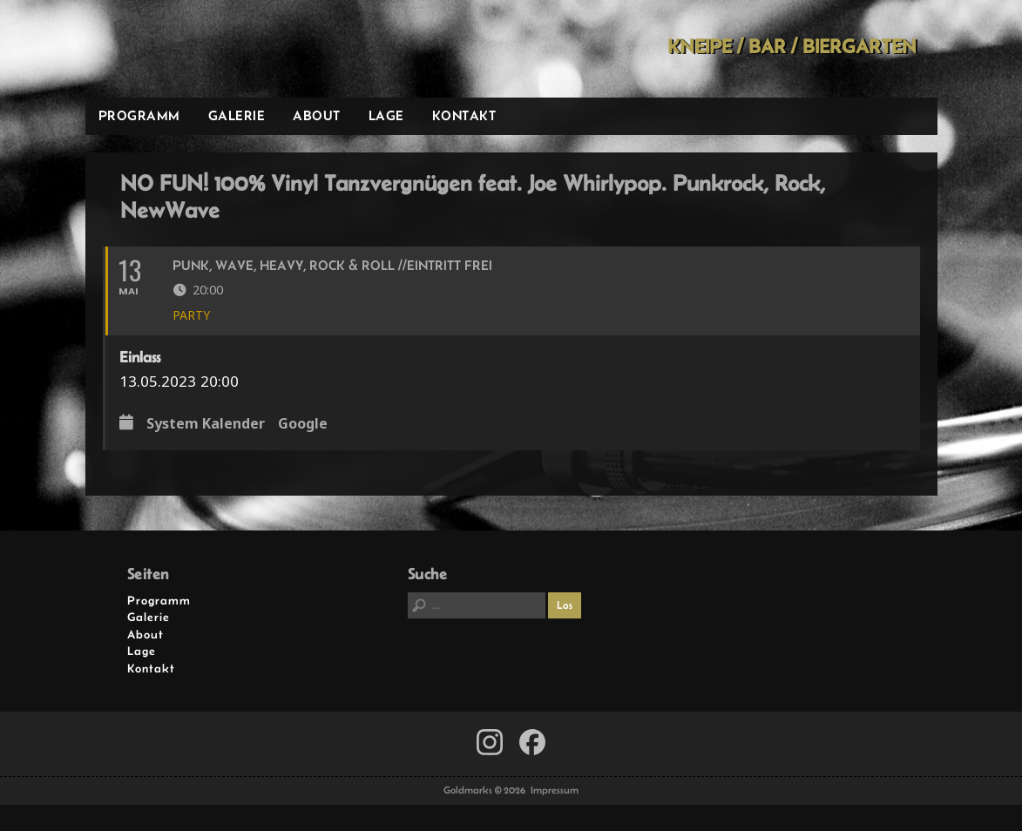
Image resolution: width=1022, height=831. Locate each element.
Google (303, 424)
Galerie (237, 115)
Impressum (555, 790)
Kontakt (464, 115)
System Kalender (205, 424)
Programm (139, 115)
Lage (386, 115)
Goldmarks (209, 48)
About (317, 115)
